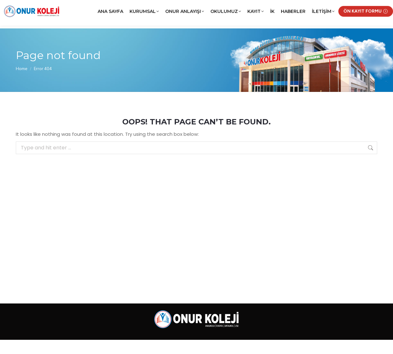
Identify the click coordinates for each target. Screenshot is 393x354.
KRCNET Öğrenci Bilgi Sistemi (288, 7)
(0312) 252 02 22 (68, 7)
